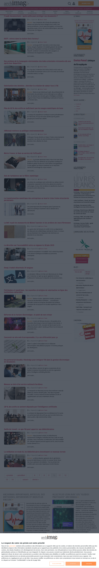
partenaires (12, 546)
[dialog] (49, 550)
